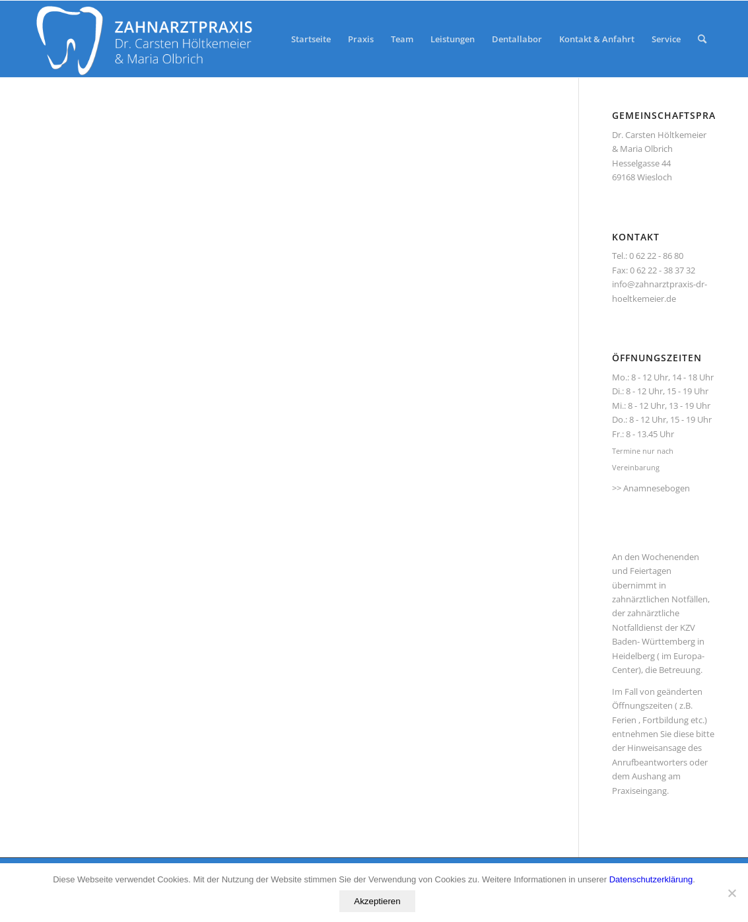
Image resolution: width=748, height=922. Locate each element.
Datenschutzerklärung (651, 879)
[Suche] (702, 39)
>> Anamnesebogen (651, 488)
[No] (731, 893)
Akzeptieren (377, 901)
